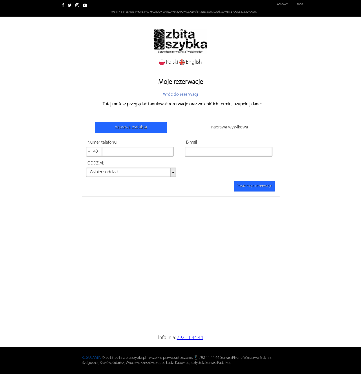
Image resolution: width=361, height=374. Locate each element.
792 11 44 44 (190, 337)
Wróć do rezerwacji (180, 94)
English (190, 62)
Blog (300, 4)
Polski (169, 62)
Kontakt (282, 4)
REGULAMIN (91, 358)
